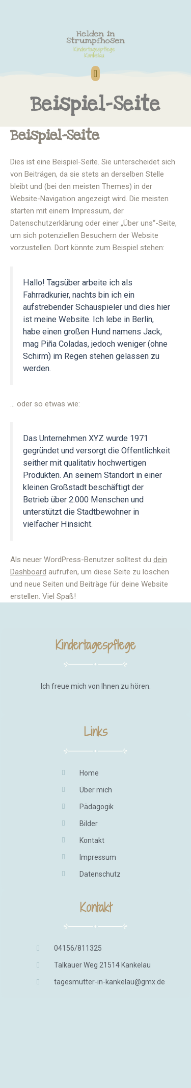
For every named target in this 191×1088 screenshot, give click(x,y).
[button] (95, 73)
